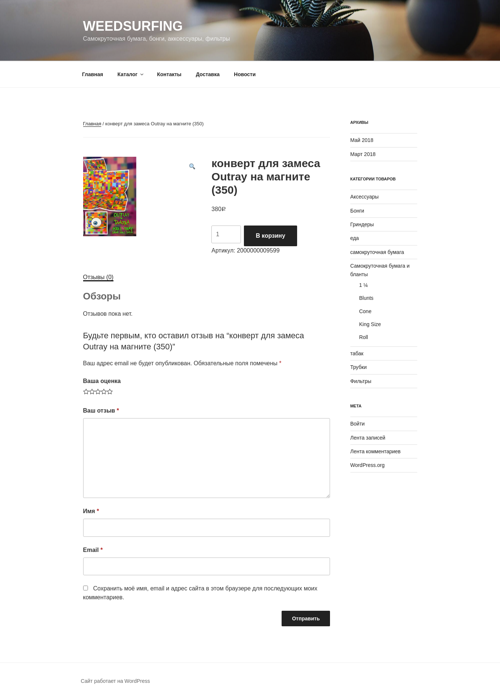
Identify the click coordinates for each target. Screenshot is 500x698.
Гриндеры (362, 224)
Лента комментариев (375, 451)
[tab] (98, 277)
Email (93, 550)
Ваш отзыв (101, 410)
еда (354, 238)
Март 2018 (363, 154)
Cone (365, 311)
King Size (370, 324)
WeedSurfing (133, 26)
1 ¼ (363, 285)
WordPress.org (367, 465)
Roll (363, 337)
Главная (92, 74)
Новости (245, 74)
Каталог (131, 74)
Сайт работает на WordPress (115, 681)
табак (357, 353)
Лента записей (367, 438)
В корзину (270, 236)
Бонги (357, 211)
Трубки (358, 367)
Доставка (208, 74)
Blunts (366, 298)
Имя (91, 511)
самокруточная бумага (377, 252)
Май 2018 (361, 140)
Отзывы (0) (98, 277)
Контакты (169, 74)
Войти (357, 424)
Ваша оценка (102, 381)
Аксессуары (364, 197)
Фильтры (360, 381)
